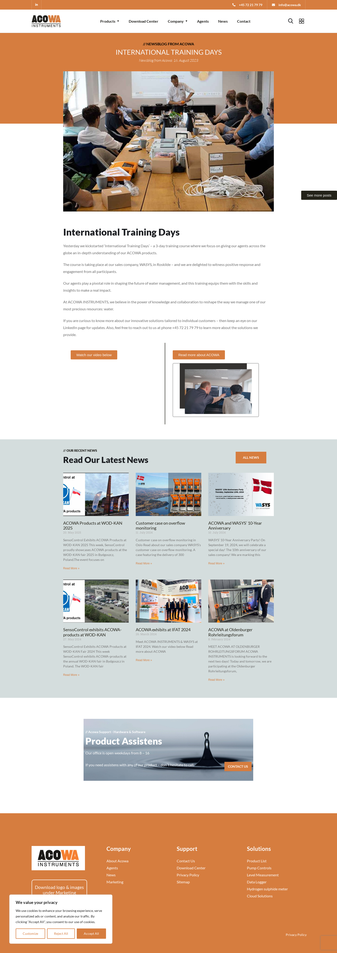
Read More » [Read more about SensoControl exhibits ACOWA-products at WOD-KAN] (71, 675)
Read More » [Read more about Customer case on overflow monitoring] (144, 563)
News (223, 21)
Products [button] (107, 21)
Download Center (143, 21)
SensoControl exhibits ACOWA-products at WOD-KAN (92, 632)
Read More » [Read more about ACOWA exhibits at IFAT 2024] (144, 660)
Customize (30, 933)
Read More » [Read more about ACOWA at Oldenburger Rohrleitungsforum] (216, 679)
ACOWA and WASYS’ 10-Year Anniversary (235, 525)
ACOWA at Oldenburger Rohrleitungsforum (230, 632)
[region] (60, 919)
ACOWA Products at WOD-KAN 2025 (92, 525)
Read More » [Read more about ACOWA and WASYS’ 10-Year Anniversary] (216, 563)
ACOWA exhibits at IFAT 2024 (163, 629)
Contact (243, 21)
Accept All (91, 933)
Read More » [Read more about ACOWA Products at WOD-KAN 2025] (71, 568)
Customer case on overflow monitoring (160, 525)
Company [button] (176, 21)
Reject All (61, 933)
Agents (203, 21)
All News (251, 457)
